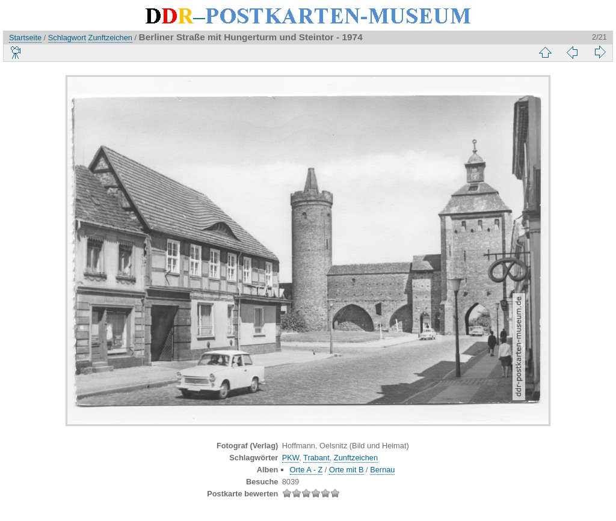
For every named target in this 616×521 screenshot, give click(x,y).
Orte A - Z (306, 469)
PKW (290, 457)
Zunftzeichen (110, 37)
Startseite (25, 37)
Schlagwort (67, 37)
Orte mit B (346, 469)
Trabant (316, 457)
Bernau (382, 469)
